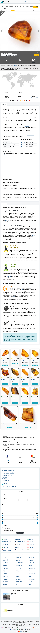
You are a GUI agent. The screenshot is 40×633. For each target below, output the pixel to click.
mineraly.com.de (21, 627)
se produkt (5, 365)
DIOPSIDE (18, 563)
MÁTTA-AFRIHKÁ (19, 549)
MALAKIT (31, 574)
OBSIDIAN (18, 576)
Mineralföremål (7, 475)
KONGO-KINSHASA (7, 541)
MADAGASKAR (6, 545)
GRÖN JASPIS (32, 568)
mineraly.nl (13, 629)
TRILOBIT (18, 584)
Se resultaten (20, 532)
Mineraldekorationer (8, 472)
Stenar (11, 4)
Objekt (7, 4)
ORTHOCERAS (32, 576)
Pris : (3, 513)
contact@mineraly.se (33, 624)
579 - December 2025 (33, 97)
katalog (3, 4)
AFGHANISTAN (6, 539)
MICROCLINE (6, 576)
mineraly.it (29, 627)
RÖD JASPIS (5, 581)
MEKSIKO (18, 545)
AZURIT (18, 560)
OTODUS (5, 578)
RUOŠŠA (18, 547)
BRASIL (31, 539)
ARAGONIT (5, 560)
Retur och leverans (26, 621)
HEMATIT (5, 570)
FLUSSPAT (31, 565)
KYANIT (17, 573)
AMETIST (31, 557)
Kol (23, 146)
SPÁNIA (31, 541)
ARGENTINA (18, 539)
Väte (24, 144)
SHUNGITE (5, 582)
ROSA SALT (18, 579)
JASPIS (5, 571)
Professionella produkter (9, 486)
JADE (30, 570)
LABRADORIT (32, 573)
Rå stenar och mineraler (8, 470)
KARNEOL (31, 571)
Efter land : (23, 509)
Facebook (11, 624)
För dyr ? (33, 62)
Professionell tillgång (34, 621)
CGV (2, 621)
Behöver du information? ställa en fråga (9, 55)
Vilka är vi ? (19, 621)
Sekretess (15, 621)
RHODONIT (5, 579)
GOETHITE (18, 568)
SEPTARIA (31, 581)
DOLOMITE (31, 563)
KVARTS (5, 573)
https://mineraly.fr (20, 625)
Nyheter (4, 483)
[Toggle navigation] (38, 1)
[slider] (2, 515)
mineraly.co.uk (12, 627)
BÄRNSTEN (5, 562)
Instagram (16, 624)
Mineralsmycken (7, 478)
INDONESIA (5, 544)
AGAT (4, 557)
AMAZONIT (18, 557)
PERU (30, 545)
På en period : (4, 504)
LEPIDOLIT (18, 574)
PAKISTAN (5, 547)
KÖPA (36, 6)
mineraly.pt (20, 629)
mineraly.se (27, 629)
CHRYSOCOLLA (6, 563)
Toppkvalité (5, 485)
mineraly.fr (4, 627)
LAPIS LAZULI (6, 574)
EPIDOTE (5, 565)
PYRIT (17, 578)
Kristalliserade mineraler (9, 473)
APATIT (30, 559)
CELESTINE (31, 562)
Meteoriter (5, 480)
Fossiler (5, 477)
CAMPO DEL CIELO (19, 562)
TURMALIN (31, 584)
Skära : (3, 521)
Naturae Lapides (7, 154)
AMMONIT (5, 559)
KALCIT (18, 571)
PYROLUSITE (31, 578)
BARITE (31, 560)
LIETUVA (18, 544)
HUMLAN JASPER (19, 570)
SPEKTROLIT (18, 582)
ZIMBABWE (31, 549)
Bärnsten (33, 93)
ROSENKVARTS (32, 579)
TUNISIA (31, 547)
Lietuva (20, 97)
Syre (24, 142)
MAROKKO (31, 544)
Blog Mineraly (5, 624)
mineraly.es (36, 627)
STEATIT (5, 584)
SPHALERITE (31, 582)
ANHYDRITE (18, 559)
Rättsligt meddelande (8, 621)
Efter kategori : (4, 494)
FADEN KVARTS (19, 565)
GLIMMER (5, 568)
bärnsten (14, 358)
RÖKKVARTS (19, 581)
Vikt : (3, 517)
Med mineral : (4, 509)
